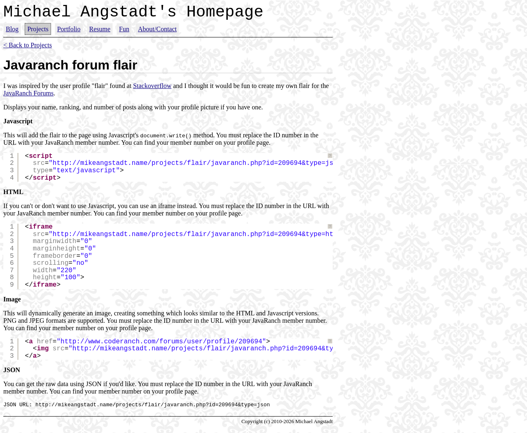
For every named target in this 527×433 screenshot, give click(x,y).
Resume (100, 32)
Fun (124, 32)
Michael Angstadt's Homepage (133, 14)
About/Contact (157, 32)
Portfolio (69, 32)
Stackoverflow (152, 89)
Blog (12, 32)
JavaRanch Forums (28, 96)
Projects (38, 32)
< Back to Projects (27, 48)
